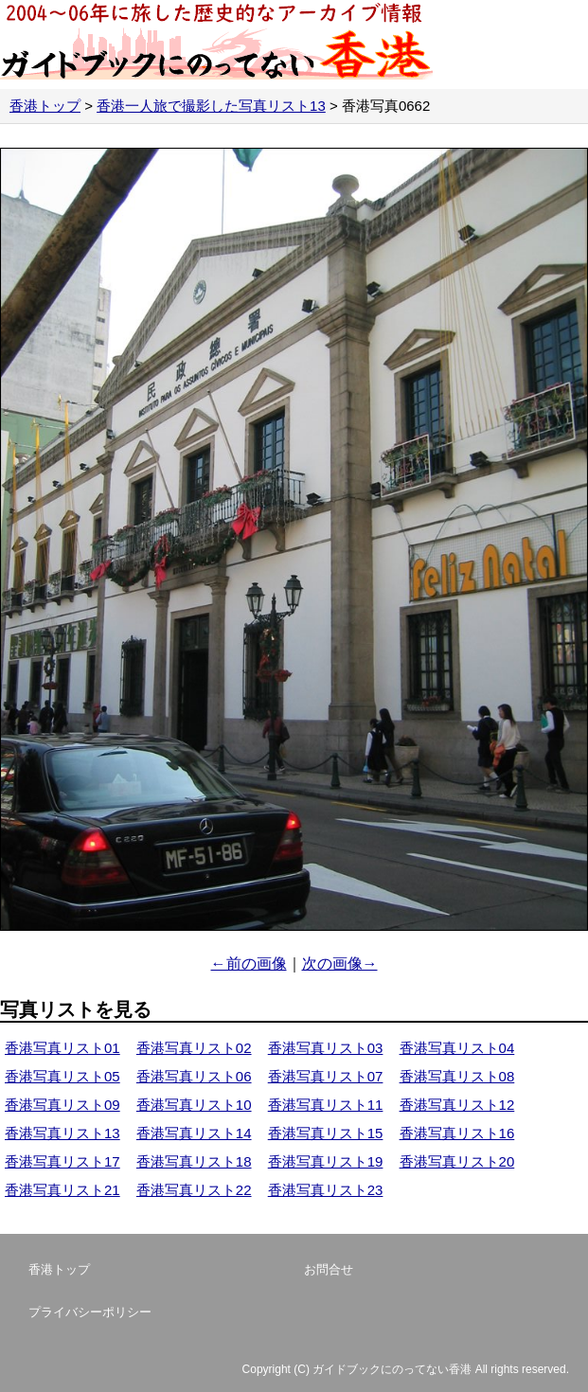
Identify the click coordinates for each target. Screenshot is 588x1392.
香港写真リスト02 (194, 1048)
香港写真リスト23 (325, 1190)
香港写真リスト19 (325, 1161)
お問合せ (328, 1269)
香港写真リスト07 (325, 1076)
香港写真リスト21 (62, 1190)
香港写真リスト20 (457, 1161)
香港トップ (44, 106)
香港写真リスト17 (62, 1161)
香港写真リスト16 (457, 1133)
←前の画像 (249, 963)
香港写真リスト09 (62, 1105)
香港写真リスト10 (194, 1105)
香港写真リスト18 (194, 1161)
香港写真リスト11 (325, 1105)
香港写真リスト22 (194, 1190)
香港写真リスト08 (457, 1076)
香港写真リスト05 (62, 1076)
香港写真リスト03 (325, 1048)
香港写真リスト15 (325, 1133)
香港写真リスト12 (457, 1105)
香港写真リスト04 (457, 1048)
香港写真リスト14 (194, 1133)
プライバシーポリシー (89, 1312)
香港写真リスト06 (194, 1076)
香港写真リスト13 (62, 1133)
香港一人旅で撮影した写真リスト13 (211, 106)
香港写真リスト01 (62, 1048)
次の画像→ (340, 963)
